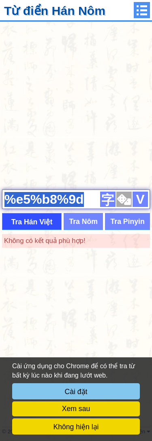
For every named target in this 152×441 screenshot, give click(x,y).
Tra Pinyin (128, 221)
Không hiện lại (76, 427)
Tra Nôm (83, 221)
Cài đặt (76, 392)
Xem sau (76, 409)
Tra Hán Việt (32, 222)
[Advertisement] (76, 104)
